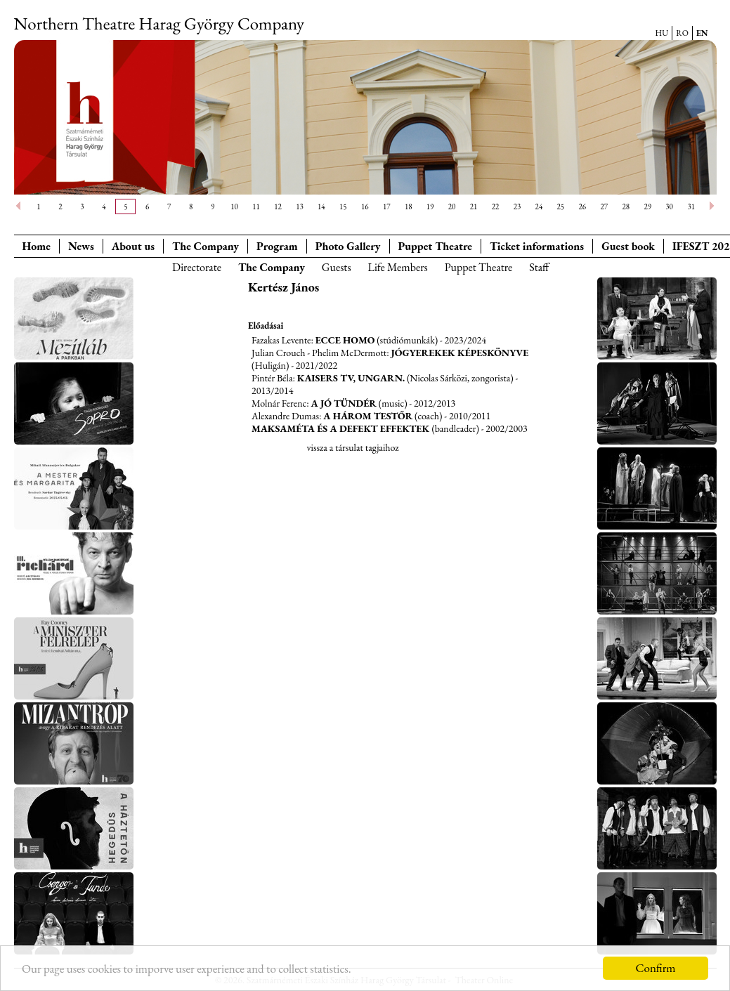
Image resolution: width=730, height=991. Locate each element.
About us (133, 246)
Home (36, 246)
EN (702, 33)
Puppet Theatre (479, 267)
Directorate (196, 267)
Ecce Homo (345, 340)
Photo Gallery (348, 246)
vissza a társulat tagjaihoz (352, 447)
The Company (205, 246)
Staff (539, 267)
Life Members (398, 267)
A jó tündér (344, 403)
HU (662, 33)
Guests (336, 267)
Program (277, 246)
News (81, 246)
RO (682, 33)
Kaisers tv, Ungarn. (351, 378)
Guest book (628, 246)
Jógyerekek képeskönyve (459, 352)
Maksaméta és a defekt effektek (341, 428)
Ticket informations (537, 246)
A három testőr (367, 415)
